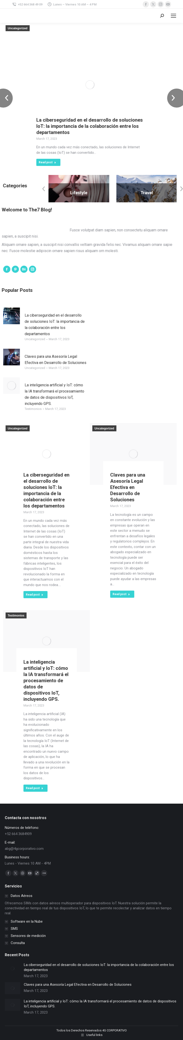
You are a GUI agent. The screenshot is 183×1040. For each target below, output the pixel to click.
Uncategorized (30, 28)
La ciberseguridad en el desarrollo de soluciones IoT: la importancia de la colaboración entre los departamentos (102, 126)
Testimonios (45, 409)
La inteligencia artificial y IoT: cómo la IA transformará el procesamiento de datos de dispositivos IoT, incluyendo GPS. (58, 680)
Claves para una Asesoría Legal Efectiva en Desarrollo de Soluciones (140, 487)
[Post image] (12, 968)
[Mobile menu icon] (173, 15)
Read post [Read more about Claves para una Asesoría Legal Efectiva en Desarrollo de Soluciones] (133, 594)
